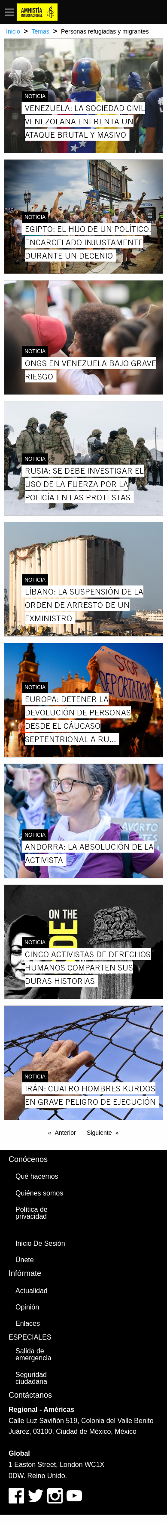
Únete (24, 1259)
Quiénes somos (39, 1193)
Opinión (27, 1307)
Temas (40, 31)
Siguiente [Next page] (99, 1132)
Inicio (13, 31)
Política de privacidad (31, 1213)
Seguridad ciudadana (31, 1378)
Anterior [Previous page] (65, 1132)
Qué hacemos (36, 1176)
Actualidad (31, 1290)
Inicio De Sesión (40, 1243)
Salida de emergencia (33, 1354)
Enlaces (27, 1323)
